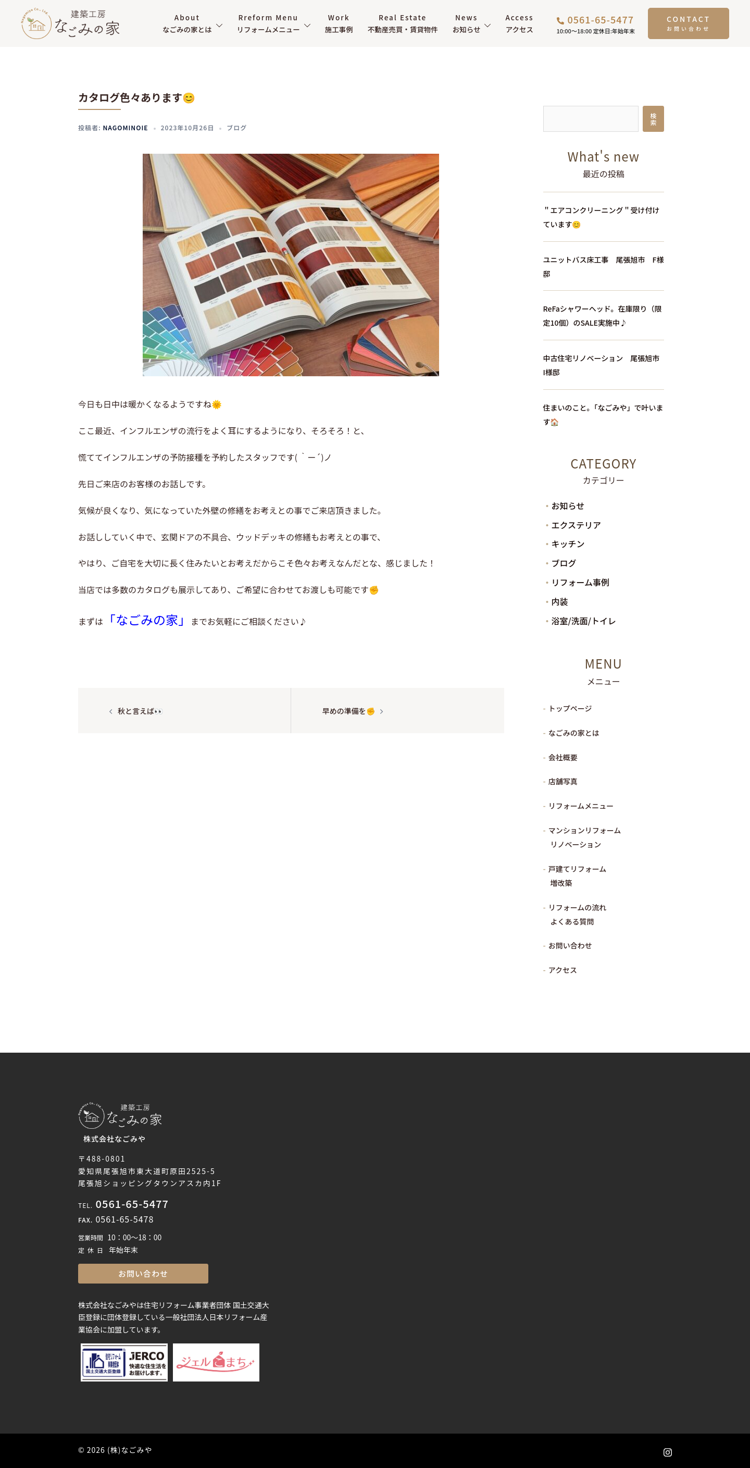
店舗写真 (563, 781)
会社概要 (563, 757)
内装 (560, 601)
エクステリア (577, 525)
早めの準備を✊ (348, 711)
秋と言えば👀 (140, 711)
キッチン (568, 543)
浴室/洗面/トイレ (584, 620)
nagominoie (125, 127)
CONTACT (688, 19)
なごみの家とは (187, 22)
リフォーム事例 (581, 582)
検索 (653, 119)
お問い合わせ (570, 945)
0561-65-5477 (132, 1203)
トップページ (570, 708)
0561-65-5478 (124, 1219)
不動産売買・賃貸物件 (403, 22)
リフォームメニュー (268, 22)
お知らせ (467, 22)
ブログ (237, 127)
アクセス (519, 22)
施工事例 (339, 22)
